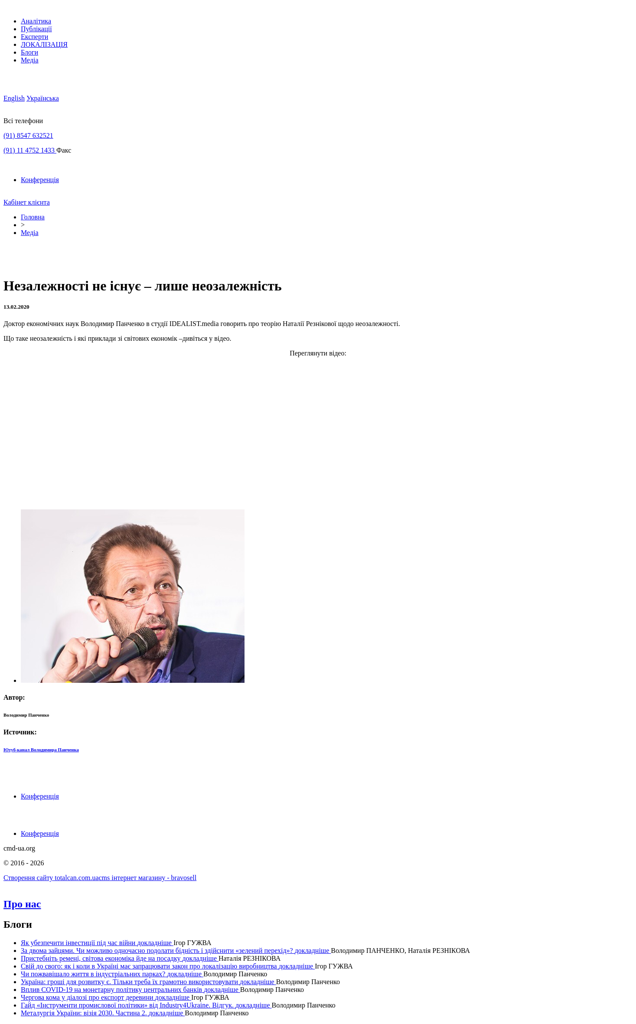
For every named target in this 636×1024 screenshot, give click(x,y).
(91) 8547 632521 (28, 135)
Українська (42, 98)
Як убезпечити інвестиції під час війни (79, 942)
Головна (33, 217)
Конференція (40, 179)
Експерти (34, 36)
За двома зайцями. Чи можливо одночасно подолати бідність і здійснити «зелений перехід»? (158, 950)
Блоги (29, 52)
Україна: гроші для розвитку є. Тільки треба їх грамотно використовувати (130, 981)
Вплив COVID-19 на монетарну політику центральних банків (112, 989)
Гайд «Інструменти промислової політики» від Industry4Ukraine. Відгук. (128, 1005)
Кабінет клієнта (26, 202)
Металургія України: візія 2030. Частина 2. (85, 1013)
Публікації (36, 29)
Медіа (30, 60)
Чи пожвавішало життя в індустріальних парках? (94, 974)
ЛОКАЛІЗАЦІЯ (44, 44)
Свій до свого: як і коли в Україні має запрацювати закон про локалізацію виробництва (150, 966)
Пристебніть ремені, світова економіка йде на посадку (101, 958)
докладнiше (155, 942)
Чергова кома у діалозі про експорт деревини (88, 997)
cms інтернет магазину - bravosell (148, 877)
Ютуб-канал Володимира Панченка (41, 749)
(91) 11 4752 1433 (29, 150)
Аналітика (36, 21)
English (14, 98)
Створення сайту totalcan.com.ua (51, 877)
